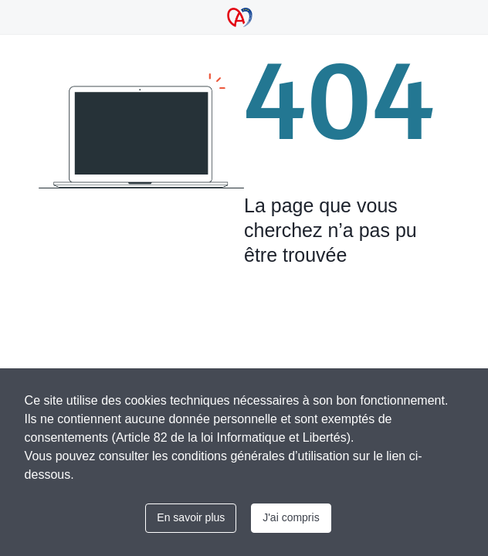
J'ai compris (291, 517)
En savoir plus (191, 517)
